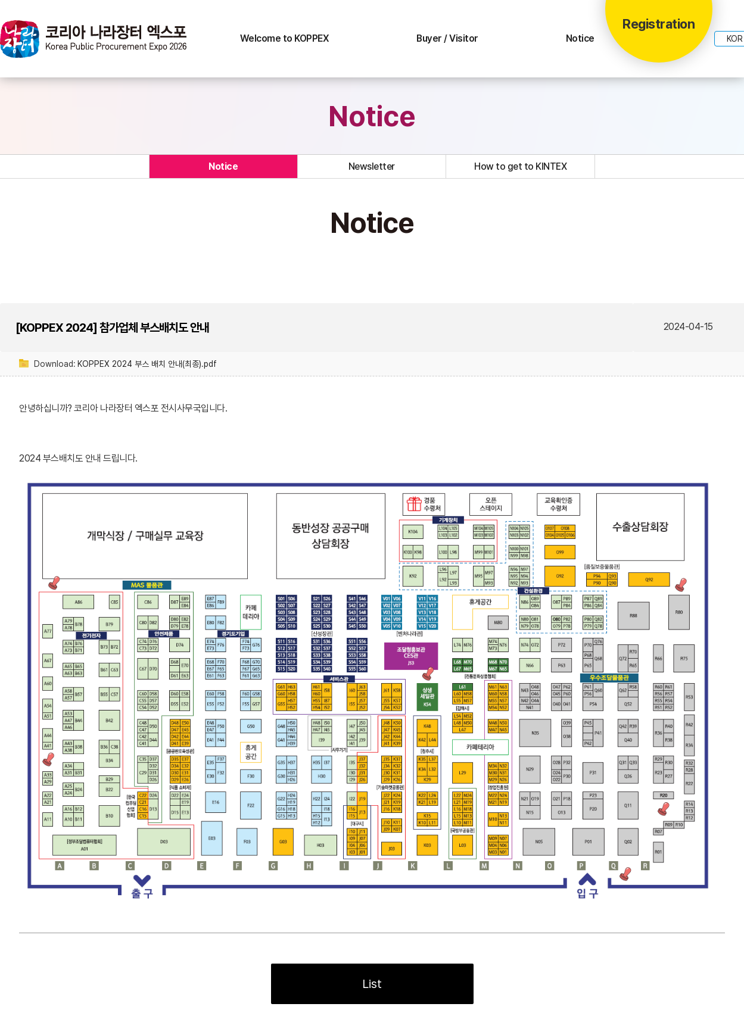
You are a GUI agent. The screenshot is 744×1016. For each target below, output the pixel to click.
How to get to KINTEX (520, 166)
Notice (580, 38)
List (372, 984)
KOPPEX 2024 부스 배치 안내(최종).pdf (147, 364)
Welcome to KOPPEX (284, 38)
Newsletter (371, 166)
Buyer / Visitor (447, 38)
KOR (735, 38)
